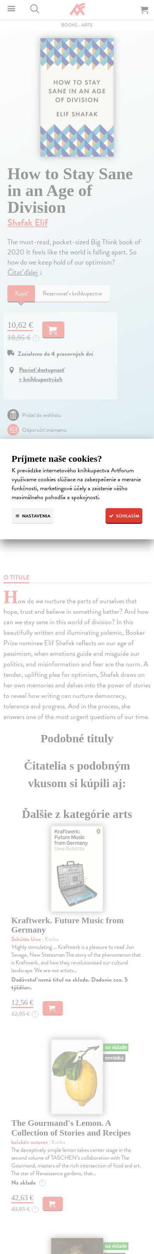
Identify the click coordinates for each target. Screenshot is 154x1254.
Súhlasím (124, 515)
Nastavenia (32, 515)
